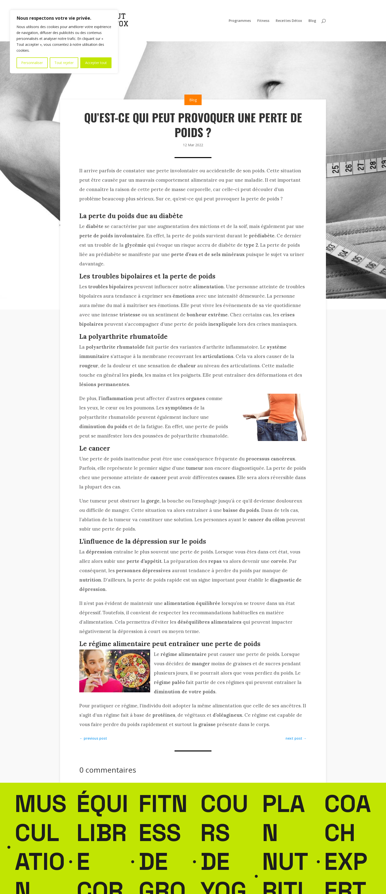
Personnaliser (32, 62)
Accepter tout (96, 62)
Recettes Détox (289, 21)
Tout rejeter (64, 62)
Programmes (240, 21)
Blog (312, 21)
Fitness (263, 21)
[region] (64, 41)
